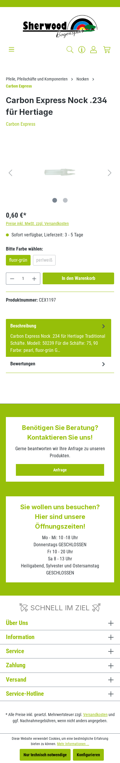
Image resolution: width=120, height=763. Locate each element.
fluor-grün (18, 260)
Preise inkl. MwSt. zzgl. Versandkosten (37, 223)
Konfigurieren (88, 754)
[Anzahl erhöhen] (34, 279)
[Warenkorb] (106, 50)
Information (20, 637)
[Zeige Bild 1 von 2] (54, 200)
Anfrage (60, 470)
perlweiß (44, 260)
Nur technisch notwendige (45, 754)
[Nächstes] (109, 172)
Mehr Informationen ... (73, 744)
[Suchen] (70, 50)
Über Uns (17, 622)
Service (15, 651)
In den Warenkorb (78, 278)
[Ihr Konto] (93, 50)
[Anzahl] (23, 279)
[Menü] (11, 49)
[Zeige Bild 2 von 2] (65, 200)
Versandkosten (95, 714)
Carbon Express (20, 124)
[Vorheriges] (10, 172)
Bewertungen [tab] (58, 364)
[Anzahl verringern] (12, 279)
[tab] (58, 338)
